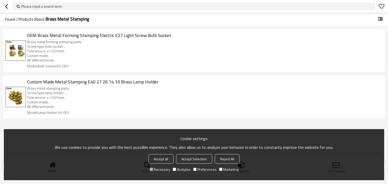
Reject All (227, 159)
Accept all (161, 159)
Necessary (160, 169)
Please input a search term (41, 6)
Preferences (205, 169)
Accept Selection (194, 159)
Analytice (182, 169)
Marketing (229, 169)
